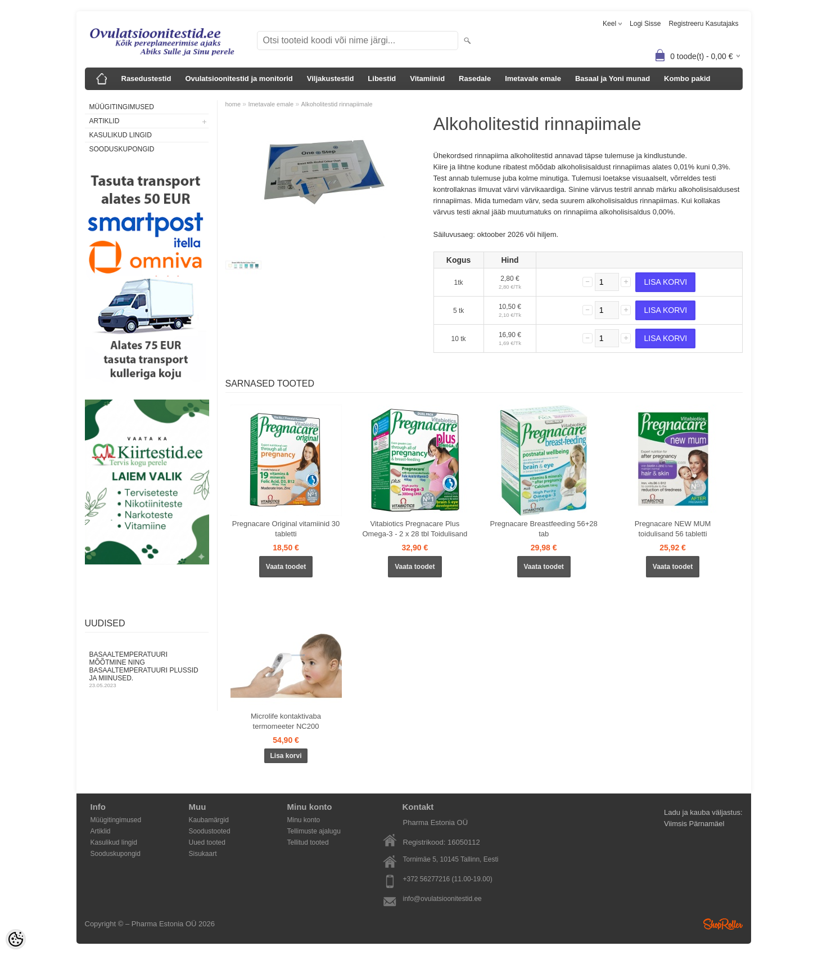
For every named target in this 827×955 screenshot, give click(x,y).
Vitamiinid (427, 78)
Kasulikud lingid (120, 135)
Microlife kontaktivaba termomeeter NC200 (286, 721)
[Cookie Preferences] (16, 939)
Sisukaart (203, 854)
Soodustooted (210, 831)
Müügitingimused (121, 107)
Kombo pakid (687, 78)
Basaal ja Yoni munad (612, 78)
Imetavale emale (533, 78)
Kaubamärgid (209, 820)
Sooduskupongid (122, 149)
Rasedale (475, 78)
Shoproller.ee (723, 924)
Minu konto (303, 820)
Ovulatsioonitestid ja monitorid (238, 78)
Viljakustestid (330, 78)
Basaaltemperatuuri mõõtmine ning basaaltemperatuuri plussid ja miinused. (146, 669)
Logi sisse (645, 24)
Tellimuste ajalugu (314, 831)
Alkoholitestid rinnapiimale (336, 104)
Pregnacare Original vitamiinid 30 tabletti (286, 528)
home (233, 104)
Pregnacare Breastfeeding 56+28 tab (544, 528)
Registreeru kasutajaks (703, 24)
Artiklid (104, 121)
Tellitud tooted (308, 842)
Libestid (382, 78)
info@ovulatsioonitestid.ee (442, 899)
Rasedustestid (146, 78)
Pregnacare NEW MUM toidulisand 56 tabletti (673, 528)
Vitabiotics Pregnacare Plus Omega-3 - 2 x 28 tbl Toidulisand (414, 528)
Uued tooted (207, 842)
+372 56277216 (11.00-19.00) (447, 879)
